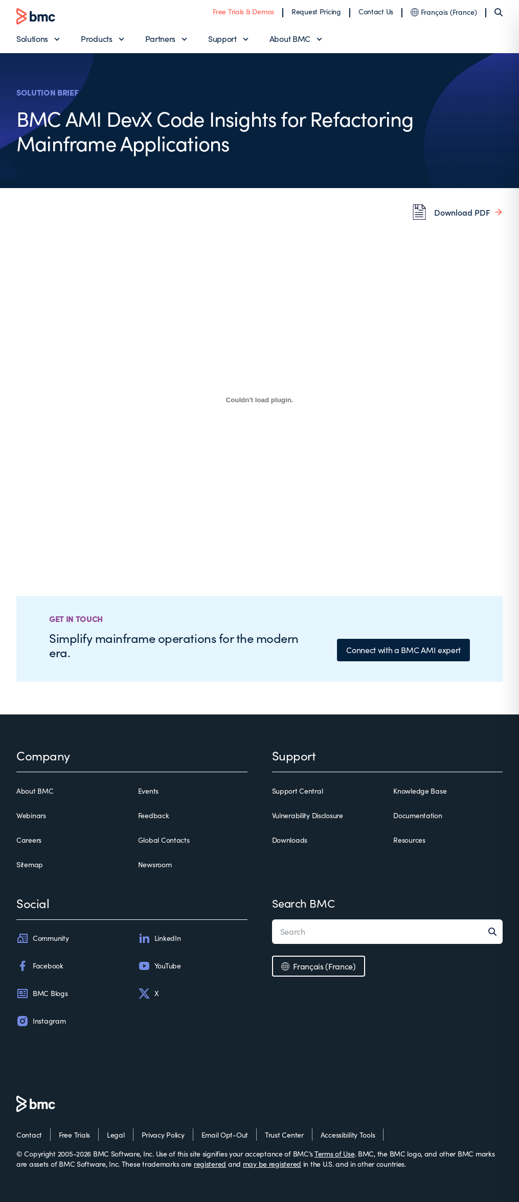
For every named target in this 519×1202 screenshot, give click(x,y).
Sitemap (29, 864)
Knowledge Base (419, 791)
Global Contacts (164, 840)
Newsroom (155, 864)
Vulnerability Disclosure (307, 815)
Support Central (297, 791)
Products (96, 38)
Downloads (289, 840)
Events (148, 791)
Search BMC (303, 903)
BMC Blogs (41, 993)
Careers (28, 840)
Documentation (417, 815)
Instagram (40, 1021)
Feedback (153, 815)
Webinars (31, 815)
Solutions (32, 38)
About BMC (289, 38)
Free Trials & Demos (243, 11)
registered (210, 1164)
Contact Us (375, 11)
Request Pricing (316, 11)
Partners (160, 38)
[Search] (498, 12)
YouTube (159, 966)
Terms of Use (334, 1154)
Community (42, 938)
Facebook (39, 966)
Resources (409, 840)
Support (222, 38)
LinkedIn (159, 938)
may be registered (272, 1164)
